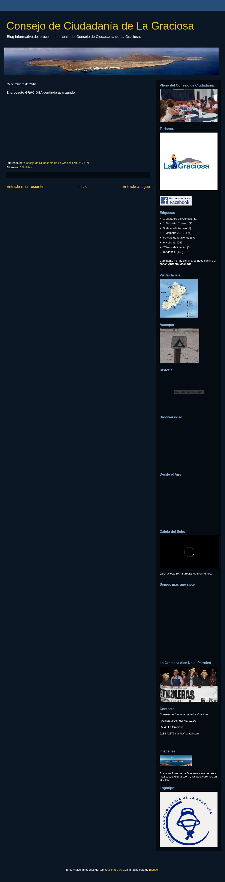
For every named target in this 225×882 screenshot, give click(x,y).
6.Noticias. (26, 167)
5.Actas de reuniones (176, 237)
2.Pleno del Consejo (175, 223)
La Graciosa (167, 573)
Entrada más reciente (25, 186)
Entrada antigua (136, 186)
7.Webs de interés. (174, 247)
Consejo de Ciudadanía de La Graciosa (100, 26)
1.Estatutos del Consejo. (178, 218)
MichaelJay (114, 869)
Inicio (82, 186)
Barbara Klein (190, 573)
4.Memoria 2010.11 (175, 232)
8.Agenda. (169, 252)
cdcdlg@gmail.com (187, 733)
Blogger (154, 869)
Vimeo (207, 573)
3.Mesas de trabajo (175, 228)
